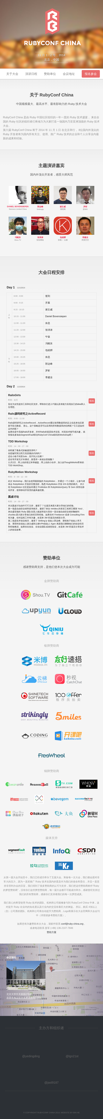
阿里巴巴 (85, 240)
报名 (91, 401)
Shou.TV (17, 240)
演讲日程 (31, 73)
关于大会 (12, 73)
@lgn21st (72, 1056)
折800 (85, 209)
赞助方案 (51, 932)
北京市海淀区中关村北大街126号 (24, 998)
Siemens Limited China (18, 209)
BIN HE (76, 1112)
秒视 (60, 240)
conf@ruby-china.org (72, 924)
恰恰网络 (40, 240)
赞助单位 (50, 73)
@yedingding (31, 1056)
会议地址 (69, 73)
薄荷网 (63, 209)
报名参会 (91, 73)
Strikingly (40, 209)
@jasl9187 (51, 1082)
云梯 (66, 240)
